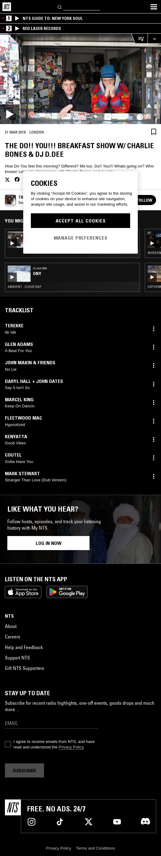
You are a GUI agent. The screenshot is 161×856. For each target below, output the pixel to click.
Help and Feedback (24, 647)
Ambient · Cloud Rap (25, 287)
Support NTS (17, 658)
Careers (12, 637)
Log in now (48, 543)
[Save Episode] (153, 131)
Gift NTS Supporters (24, 668)
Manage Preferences (81, 238)
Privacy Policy (71, 747)
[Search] (60, 6)
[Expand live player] (154, 39)
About (10, 626)
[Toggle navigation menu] (154, 7)
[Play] (80, 79)
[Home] (6, 6)
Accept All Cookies (81, 221)
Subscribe (24, 770)
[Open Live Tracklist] (139, 39)
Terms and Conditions (95, 848)
